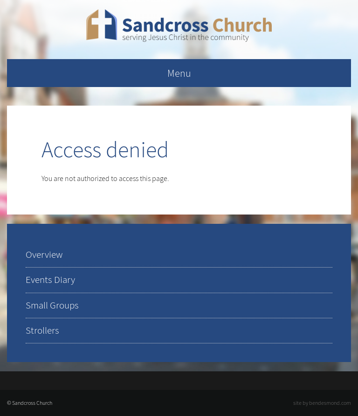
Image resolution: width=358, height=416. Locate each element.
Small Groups (52, 305)
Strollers (42, 330)
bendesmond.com (330, 403)
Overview (44, 254)
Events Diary (50, 280)
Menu (179, 73)
